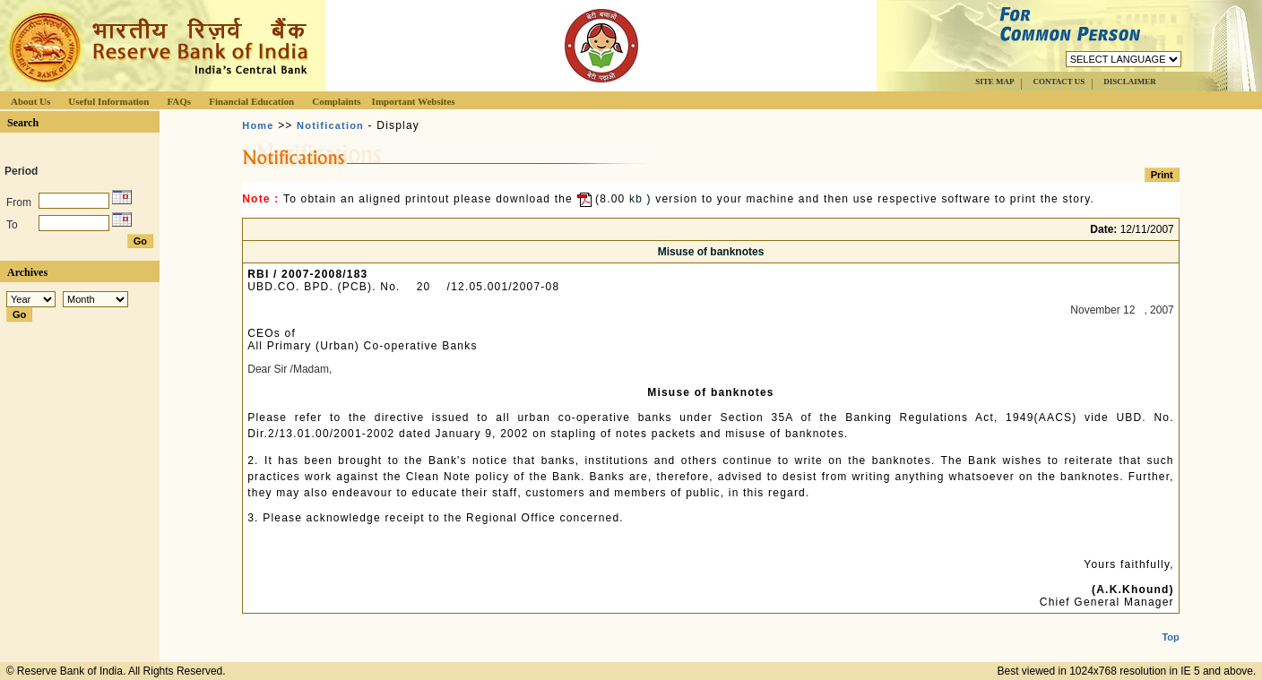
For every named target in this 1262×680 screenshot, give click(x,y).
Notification (330, 125)
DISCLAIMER (1129, 81)
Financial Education (251, 101)
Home (257, 125)
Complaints (336, 101)
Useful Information (108, 101)
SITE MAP (994, 81)
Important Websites (413, 101)
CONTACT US (1059, 81)
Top (1170, 622)
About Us (30, 101)
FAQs (179, 101)
